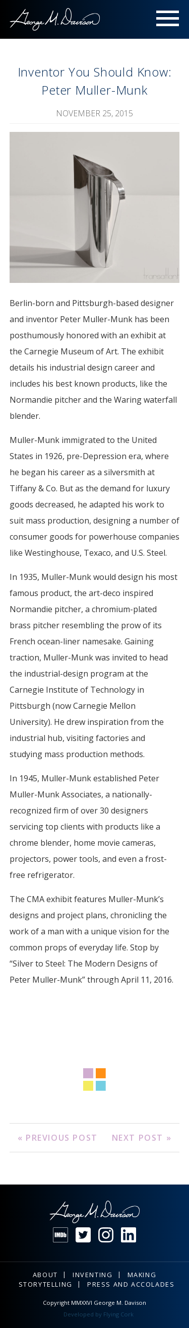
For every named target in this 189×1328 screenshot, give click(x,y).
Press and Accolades (130, 1284)
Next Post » (142, 1137)
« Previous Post (58, 1137)
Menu (167, 19)
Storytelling (46, 1284)
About (45, 1274)
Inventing (92, 1274)
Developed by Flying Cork (99, 1314)
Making (142, 1274)
